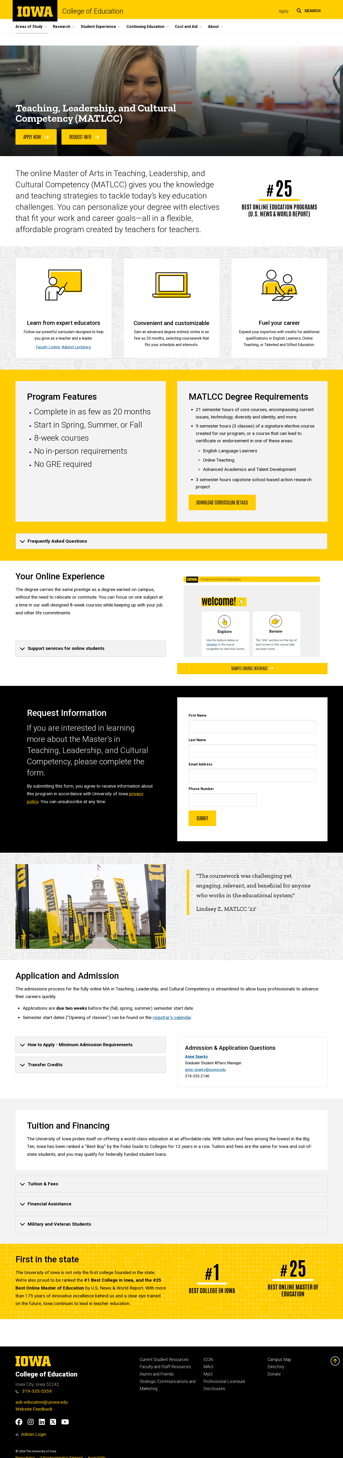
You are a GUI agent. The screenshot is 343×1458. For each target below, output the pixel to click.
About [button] (213, 26)
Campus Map (279, 1359)
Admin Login (33, 1434)
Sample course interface (252, 668)
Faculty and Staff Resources (165, 1366)
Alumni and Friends (157, 1374)
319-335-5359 (33, 1391)
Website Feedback (33, 1409)
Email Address (200, 764)
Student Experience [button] (98, 26)
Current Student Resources (164, 1359)
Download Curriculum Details (222, 502)
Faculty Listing (48, 347)
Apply (283, 11)
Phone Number (201, 789)
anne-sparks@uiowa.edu (205, 1069)
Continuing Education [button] (145, 26)
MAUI (208, 1366)
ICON (208, 1359)
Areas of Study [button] (28, 26)
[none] (171, 541)
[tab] (171, 541)
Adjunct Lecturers (76, 347)
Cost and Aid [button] (186, 26)
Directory (275, 1366)
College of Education (92, 11)
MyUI (208, 1374)
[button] (309, 10)
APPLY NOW (36, 137)
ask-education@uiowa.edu (41, 1402)
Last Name (197, 740)
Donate (274, 1374)
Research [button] (61, 26)
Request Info (84, 137)
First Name (198, 716)
